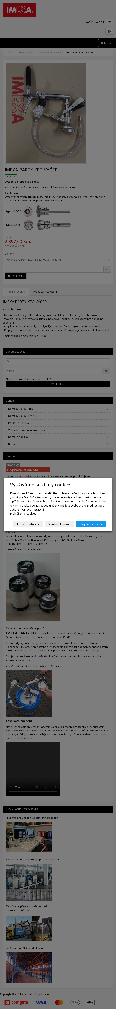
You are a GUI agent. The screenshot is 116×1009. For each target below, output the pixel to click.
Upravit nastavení (28, 524)
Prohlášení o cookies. (23, 513)
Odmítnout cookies (60, 524)
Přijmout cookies (91, 524)
